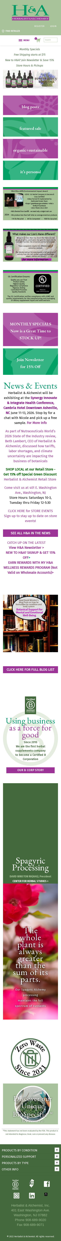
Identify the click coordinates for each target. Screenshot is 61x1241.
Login (53, 26)
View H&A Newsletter (26, 548)
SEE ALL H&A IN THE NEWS (30, 533)
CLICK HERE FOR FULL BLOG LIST (30, 670)
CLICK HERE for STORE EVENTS (30, 511)
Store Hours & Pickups (29, 65)
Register (39, 26)
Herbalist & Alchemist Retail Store (30, 479)
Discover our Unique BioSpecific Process (33, 1110)
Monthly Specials (29, 49)
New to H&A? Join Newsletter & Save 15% (29, 60)
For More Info (37, 423)
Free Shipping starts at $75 (29, 54)
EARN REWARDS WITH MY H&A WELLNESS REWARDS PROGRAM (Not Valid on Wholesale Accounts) (30, 568)
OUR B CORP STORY (30, 770)
